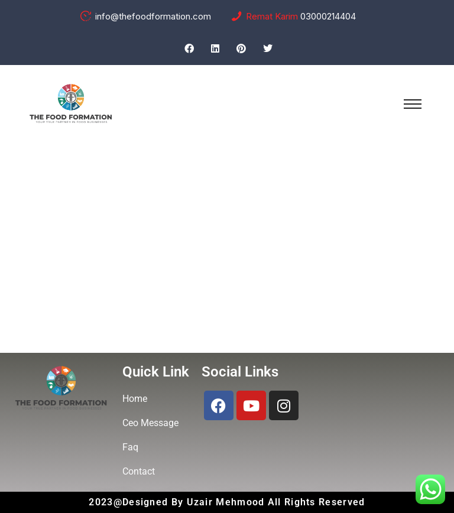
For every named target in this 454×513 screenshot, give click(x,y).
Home (182, 281)
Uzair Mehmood (227, 502)
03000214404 (328, 16)
